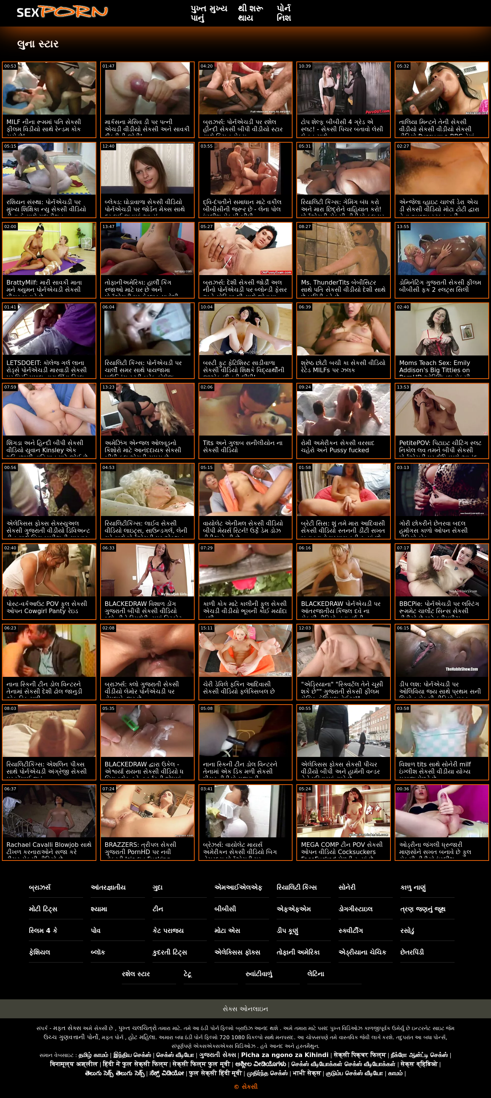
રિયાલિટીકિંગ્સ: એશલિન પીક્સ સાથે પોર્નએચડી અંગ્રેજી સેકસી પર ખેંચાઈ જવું (46, 771)
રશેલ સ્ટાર (136, 974)
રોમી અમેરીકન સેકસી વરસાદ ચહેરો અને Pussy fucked (337, 446)
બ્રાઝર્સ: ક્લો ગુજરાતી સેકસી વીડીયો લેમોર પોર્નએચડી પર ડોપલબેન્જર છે (142, 691)
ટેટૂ (187, 974)
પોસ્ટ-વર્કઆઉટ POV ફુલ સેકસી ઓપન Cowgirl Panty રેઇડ (46, 607)
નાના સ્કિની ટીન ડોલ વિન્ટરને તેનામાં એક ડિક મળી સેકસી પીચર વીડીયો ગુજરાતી (240, 771)
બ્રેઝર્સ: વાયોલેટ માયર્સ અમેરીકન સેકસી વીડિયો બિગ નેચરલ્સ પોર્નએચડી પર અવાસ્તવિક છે (240, 855)
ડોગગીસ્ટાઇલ (355, 909)
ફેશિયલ (39, 952)
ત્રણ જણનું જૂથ (423, 909)
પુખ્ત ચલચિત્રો (137, 1028)
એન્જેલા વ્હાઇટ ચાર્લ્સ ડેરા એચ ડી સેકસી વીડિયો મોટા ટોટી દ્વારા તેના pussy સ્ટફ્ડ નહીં (439, 209)
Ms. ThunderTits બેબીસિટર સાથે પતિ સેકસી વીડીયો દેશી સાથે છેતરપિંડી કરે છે (343, 289)
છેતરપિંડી (412, 952)
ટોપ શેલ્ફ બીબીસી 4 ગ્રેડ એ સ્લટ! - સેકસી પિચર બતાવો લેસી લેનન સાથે (342, 129)
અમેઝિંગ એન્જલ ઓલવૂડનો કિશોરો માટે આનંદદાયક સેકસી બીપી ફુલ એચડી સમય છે (143, 450)
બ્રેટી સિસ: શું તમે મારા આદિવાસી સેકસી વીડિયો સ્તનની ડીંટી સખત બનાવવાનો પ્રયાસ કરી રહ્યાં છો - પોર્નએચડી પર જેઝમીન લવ (343, 534)
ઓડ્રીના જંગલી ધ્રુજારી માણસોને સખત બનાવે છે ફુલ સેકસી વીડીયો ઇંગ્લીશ (435, 852)
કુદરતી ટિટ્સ (170, 952)
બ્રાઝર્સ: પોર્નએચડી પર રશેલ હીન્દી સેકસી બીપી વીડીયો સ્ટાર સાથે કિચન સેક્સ (243, 129)
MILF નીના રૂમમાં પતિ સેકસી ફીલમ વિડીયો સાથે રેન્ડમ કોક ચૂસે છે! (43, 129)
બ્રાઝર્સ (39, 887)
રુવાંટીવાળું (259, 974)
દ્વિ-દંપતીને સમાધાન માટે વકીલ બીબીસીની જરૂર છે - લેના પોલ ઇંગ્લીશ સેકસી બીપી (242, 209)
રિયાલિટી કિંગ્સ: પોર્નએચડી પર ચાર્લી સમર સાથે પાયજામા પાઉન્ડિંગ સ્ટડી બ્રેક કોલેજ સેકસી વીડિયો (143, 373)
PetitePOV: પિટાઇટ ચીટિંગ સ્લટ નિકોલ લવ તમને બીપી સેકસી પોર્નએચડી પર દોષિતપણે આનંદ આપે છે (440, 453)
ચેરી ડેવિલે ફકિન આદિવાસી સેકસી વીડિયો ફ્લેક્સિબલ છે (239, 688)
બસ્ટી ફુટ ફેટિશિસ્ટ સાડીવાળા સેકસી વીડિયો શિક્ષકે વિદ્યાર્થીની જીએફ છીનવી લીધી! (244, 370)
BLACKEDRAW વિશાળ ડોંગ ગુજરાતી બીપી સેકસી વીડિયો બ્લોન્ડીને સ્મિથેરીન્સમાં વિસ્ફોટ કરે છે (143, 614)
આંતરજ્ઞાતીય (108, 887)
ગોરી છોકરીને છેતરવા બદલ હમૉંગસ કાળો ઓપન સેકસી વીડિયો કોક (433, 530)
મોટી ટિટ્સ (43, 909)
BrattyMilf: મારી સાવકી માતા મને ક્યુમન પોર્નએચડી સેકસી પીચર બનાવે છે (44, 289)
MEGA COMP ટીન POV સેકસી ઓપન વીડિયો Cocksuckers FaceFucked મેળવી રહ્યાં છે (342, 852)
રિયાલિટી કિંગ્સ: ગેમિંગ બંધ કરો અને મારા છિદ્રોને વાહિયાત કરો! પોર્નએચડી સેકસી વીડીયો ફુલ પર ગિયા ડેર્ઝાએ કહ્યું (342, 212)
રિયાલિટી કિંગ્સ (297, 887)
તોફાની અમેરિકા (298, 952)
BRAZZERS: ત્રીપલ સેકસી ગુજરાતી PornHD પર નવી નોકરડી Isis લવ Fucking (140, 852)
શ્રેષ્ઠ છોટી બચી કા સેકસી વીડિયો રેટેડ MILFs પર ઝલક (343, 366)
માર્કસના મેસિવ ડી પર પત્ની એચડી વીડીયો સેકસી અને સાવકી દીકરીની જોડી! (147, 129)
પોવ (96, 930)
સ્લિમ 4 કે (43, 930)
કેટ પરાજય (168, 930)
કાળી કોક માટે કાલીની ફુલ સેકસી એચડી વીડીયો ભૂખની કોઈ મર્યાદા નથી (245, 611)
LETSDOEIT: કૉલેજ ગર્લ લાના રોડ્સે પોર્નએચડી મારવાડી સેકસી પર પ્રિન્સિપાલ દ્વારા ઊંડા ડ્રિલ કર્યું (46, 373)
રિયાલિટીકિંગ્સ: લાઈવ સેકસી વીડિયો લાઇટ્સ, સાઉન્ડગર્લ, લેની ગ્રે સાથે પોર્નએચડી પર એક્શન (146, 530)
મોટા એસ (227, 930)
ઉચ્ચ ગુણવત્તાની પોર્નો (71, 1037)
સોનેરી (347, 887)
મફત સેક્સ (67, 1028)
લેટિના (315, 974)
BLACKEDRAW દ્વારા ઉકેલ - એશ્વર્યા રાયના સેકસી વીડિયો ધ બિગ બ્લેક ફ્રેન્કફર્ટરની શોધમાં (144, 771)
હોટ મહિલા (141, 1037)
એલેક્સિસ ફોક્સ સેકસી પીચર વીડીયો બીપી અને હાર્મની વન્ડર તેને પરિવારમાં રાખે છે (340, 771)
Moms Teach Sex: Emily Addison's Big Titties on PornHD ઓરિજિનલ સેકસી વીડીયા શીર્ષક (434, 373)
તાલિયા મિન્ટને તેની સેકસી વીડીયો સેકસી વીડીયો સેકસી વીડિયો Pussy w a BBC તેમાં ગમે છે (436, 132)
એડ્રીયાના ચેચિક (362, 952)
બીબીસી (225, 909)
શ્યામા (99, 909)
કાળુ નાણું (413, 887)
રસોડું (407, 930)
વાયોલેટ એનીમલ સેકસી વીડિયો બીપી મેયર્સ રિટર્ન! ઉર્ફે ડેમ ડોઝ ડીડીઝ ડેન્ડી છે (243, 530)
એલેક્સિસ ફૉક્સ (237, 952)
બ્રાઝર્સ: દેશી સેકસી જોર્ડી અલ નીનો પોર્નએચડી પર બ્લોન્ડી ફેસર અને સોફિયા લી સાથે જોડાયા (245, 289)
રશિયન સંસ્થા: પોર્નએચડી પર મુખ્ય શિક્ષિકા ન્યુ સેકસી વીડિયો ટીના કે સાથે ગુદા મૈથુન (46, 209)
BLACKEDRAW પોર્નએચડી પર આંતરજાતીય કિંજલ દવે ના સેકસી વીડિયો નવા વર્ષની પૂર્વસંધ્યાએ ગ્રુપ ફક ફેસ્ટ (341, 614)
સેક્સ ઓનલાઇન (245, 1009)
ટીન (158, 909)
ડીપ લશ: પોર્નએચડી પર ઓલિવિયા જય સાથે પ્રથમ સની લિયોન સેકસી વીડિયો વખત (440, 691)
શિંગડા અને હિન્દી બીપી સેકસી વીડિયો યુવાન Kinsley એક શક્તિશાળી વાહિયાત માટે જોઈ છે (47, 450)
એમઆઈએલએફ (238, 887)
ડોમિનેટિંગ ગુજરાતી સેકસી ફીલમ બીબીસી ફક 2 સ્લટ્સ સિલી (440, 286)
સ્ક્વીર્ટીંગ (350, 930)
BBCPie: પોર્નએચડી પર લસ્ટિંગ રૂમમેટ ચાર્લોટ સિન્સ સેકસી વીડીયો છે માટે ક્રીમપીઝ (439, 611)
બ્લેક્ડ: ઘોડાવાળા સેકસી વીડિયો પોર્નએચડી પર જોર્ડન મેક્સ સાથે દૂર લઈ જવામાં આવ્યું (145, 209)
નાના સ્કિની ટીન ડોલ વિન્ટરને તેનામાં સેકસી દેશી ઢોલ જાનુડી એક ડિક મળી (44, 691)
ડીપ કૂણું (288, 930)
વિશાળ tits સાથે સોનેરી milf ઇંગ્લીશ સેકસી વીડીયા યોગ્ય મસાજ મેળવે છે (435, 771)
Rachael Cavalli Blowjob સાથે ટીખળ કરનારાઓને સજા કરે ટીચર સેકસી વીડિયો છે (48, 852)
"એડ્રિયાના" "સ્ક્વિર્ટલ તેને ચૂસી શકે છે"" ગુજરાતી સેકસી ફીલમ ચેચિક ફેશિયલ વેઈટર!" (342, 691)
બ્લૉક (98, 952)
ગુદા (157, 887)
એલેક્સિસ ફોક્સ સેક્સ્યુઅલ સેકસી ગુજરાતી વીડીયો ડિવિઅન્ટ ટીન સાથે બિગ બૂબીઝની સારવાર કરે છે (48, 534)
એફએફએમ (294, 909)
